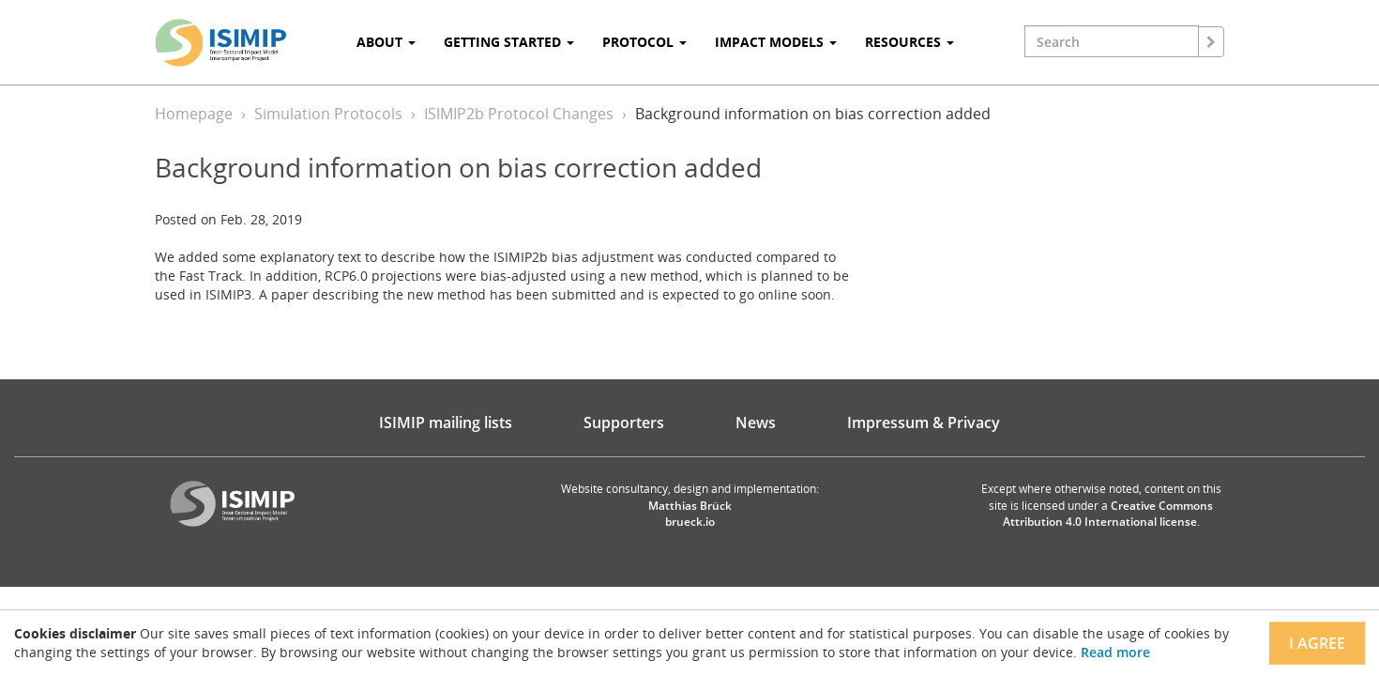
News (755, 422)
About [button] (386, 42)
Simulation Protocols (328, 113)
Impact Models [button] (776, 42)
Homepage (194, 113)
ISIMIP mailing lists (445, 422)
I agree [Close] (1317, 643)
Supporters (623, 422)
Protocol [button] (644, 42)
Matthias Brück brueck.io (690, 514)
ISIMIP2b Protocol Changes (519, 113)
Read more (1115, 652)
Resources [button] (909, 42)
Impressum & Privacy (923, 422)
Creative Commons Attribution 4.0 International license (1108, 514)
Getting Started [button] (509, 42)
